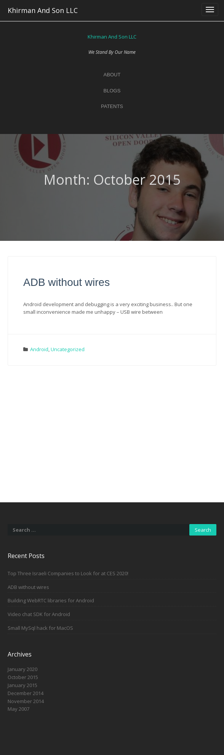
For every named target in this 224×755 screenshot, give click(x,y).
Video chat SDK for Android (39, 614)
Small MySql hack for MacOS (40, 627)
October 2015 (23, 677)
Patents (112, 106)
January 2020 (22, 669)
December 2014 (25, 693)
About (112, 74)
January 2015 (22, 685)
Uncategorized (68, 349)
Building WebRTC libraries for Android (51, 600)
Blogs (112, 91)
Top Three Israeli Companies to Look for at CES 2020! (68, 573)
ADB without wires (66, 282)
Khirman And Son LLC (43, 10)
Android (39, 349)
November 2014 (26, 701)
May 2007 (18, 708)
